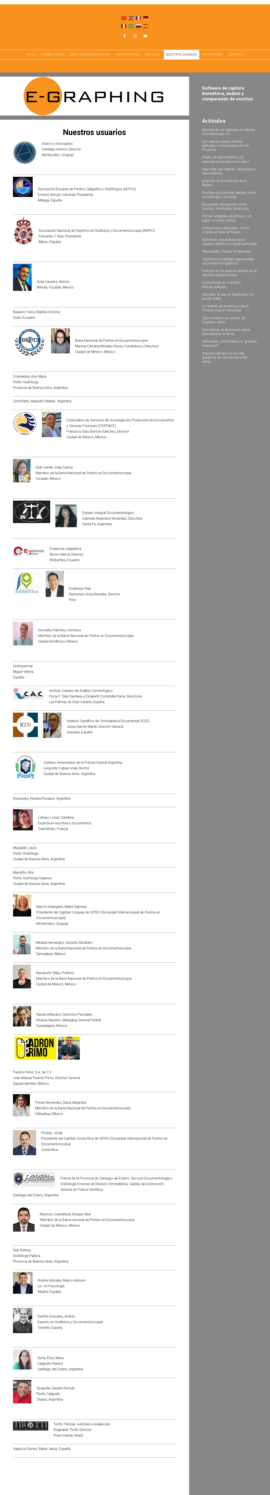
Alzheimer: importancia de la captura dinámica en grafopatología (229, 242)
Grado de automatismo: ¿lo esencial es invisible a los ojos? (225, 159)
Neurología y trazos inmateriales (226, 251)
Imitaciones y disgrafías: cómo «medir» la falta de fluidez (225, 230)
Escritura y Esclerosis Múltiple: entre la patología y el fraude (229, 195)
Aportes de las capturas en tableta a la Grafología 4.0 (228, 132)
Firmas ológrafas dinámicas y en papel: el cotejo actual (227, 218)
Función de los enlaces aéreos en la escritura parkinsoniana (229, 273)
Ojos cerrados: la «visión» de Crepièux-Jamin (223, 320)
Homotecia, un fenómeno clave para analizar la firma (226, 332)
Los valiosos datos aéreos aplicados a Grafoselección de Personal (225, 145)
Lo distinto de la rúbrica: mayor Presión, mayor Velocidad (225, 308)
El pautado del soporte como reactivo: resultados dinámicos (225, 206)
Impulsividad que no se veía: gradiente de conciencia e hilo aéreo (225, 357)
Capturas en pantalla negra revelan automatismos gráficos (228, 261)
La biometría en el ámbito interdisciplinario (221, 284)
